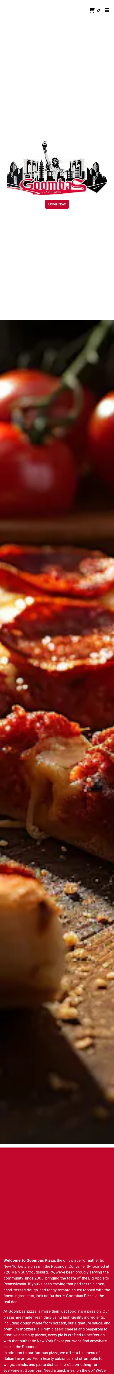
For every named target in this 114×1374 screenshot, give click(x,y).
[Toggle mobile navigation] (107, 10)
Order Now (57, 204)
